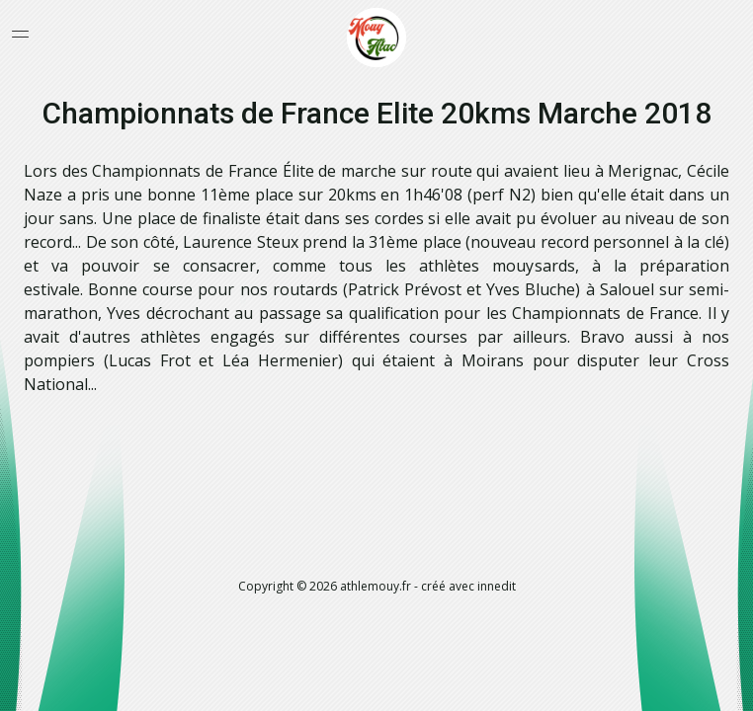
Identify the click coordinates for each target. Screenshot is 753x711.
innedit (496, 586)
